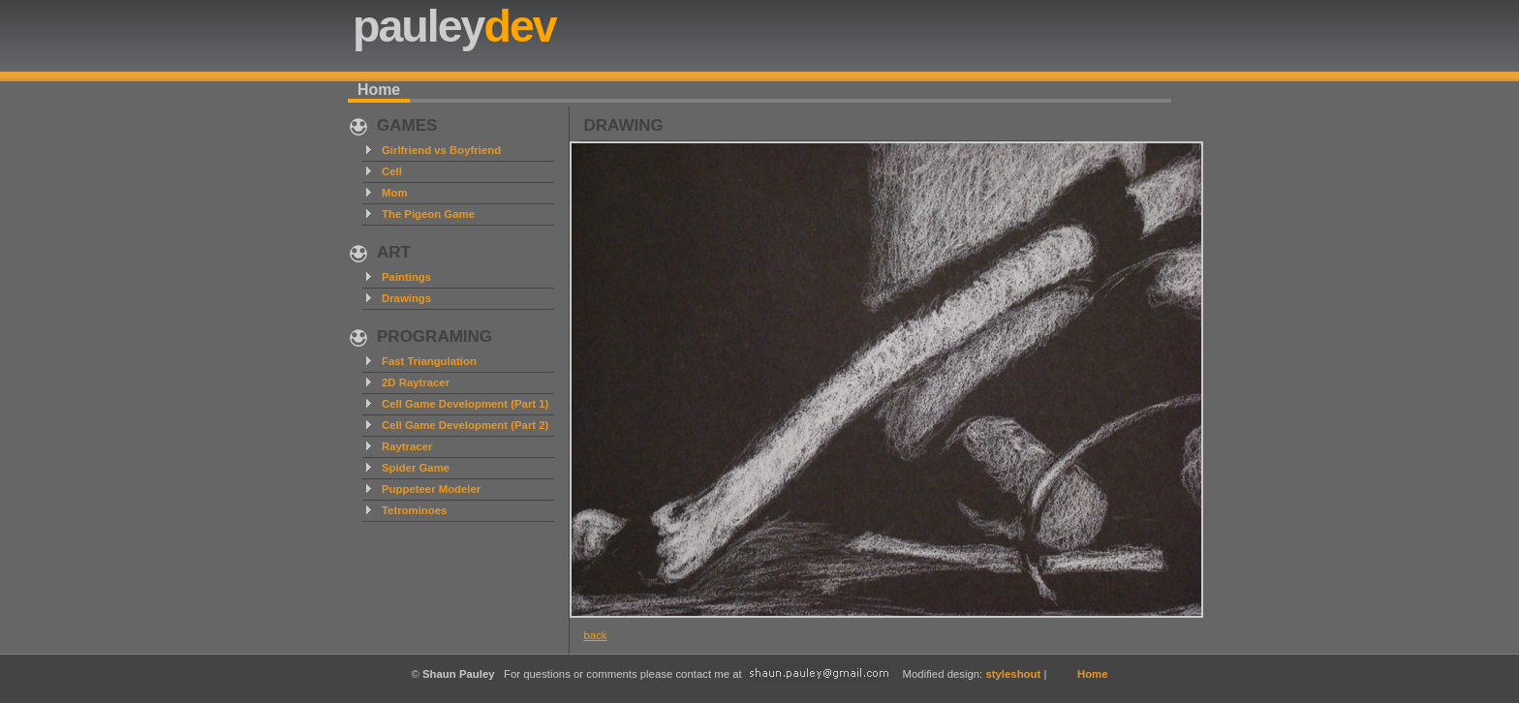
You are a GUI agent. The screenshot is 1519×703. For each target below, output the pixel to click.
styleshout (1012, 674)
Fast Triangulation (429, 361)
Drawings (406, 298)
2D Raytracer (416, 382)
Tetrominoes (414, 510)
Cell (392, 171)
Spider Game (416, 468)
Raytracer (407, 446)
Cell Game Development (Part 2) (465, 425)
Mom (395, 193)
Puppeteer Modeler (431, 489)
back (595, 635)
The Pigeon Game (428, 214)
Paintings (406, 277)
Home (378, 89)
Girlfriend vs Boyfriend (441, 150)
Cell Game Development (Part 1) (465, 404)
